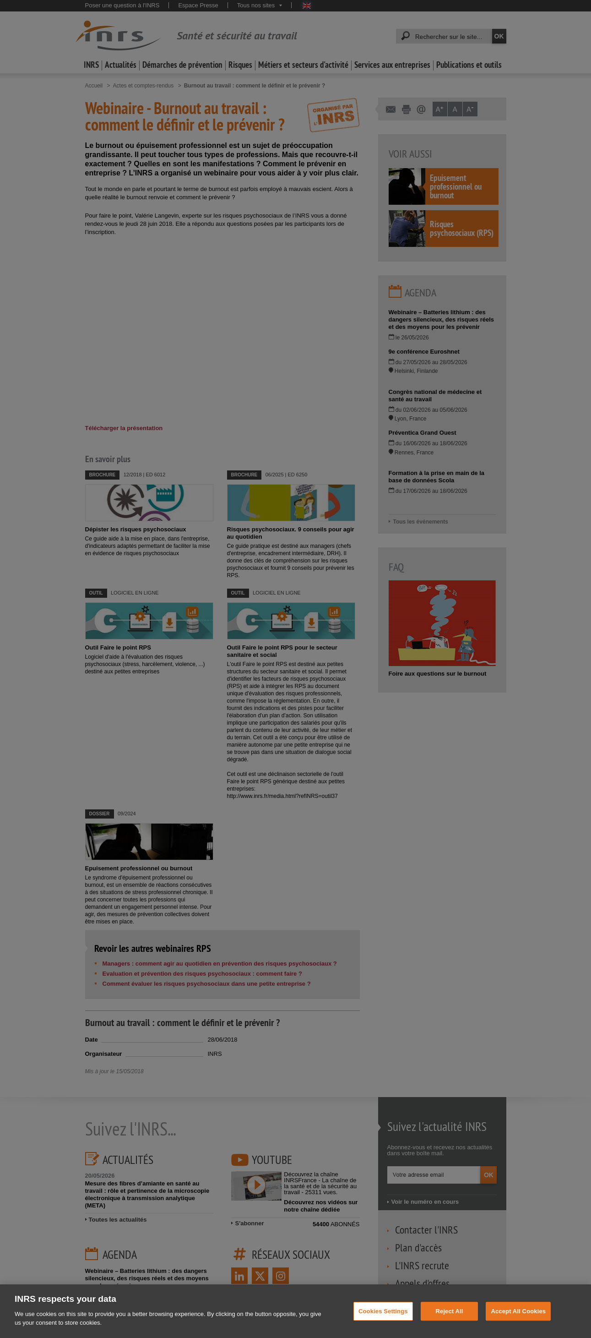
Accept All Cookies (518, 1311)
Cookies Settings (383, 1311)
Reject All (449, 1311)
